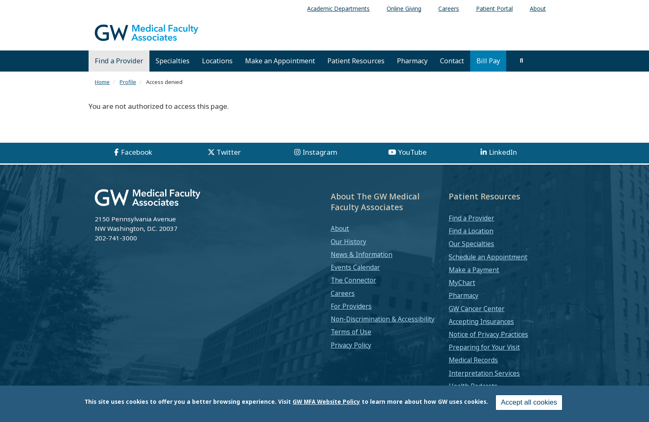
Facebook (136, 152)
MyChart (462, 282)
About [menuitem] (538, 8)
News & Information (361, 254)
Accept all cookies (529, 402)
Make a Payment (474, 270)
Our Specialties (471, 244)
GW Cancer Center (477, 309)
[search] (521, 60)
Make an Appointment (280, 60)
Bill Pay (488, 60)
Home (102, 82)
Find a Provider (119, 60)
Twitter (228, 152)
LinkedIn (503, 152)
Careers (343, 293)
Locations (217, 60)
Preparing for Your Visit (484, 347)
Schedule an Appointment (488, 257)
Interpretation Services (484, 373)
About (340, 228)
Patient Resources (356, 60)
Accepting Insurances (481, 321)
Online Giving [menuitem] (404, 8)
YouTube (412, 152)
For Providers (351, 306)
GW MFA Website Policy (326, 401)
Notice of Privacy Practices (488, 334)
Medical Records (473, 360)
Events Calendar (355, 267)
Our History (348, 241)
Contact (452, 60)
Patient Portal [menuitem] (494, 8)
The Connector (353, 280)
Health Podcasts (473, 386)
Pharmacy (412, 60)
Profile (128, 82)
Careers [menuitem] (448, 8)
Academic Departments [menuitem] (338, 8)
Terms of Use (351, 332)
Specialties (173, 60)
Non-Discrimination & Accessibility (383, 319)
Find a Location (471, 231)
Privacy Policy (351, 345)
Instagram (320, 152)
